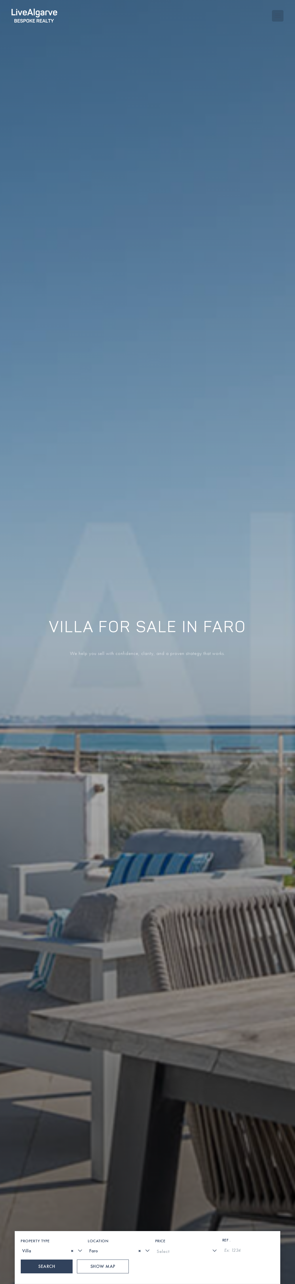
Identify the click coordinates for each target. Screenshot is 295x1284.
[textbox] (24, 1080)
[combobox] (52, 1080)
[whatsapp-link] (136, 1271)
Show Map (103, 1096)
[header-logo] (34, 12)
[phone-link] (115, 1271)
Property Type (35, 1070)
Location (98, 1070)
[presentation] (48, 1237)
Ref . (226, 1069)
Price (160, 1070)
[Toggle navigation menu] (277, 12)
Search (46, 1096)
